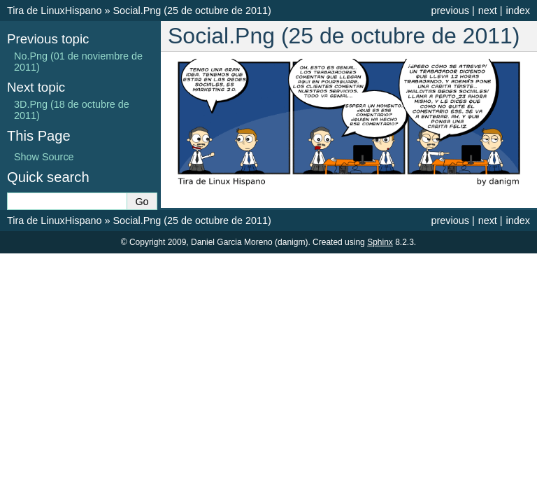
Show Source (44, 156)
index (518, 10)
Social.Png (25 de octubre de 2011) (192, 10)
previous (449, 10)
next (487, 10)
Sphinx (380, 242)
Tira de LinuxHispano (54, 10)
